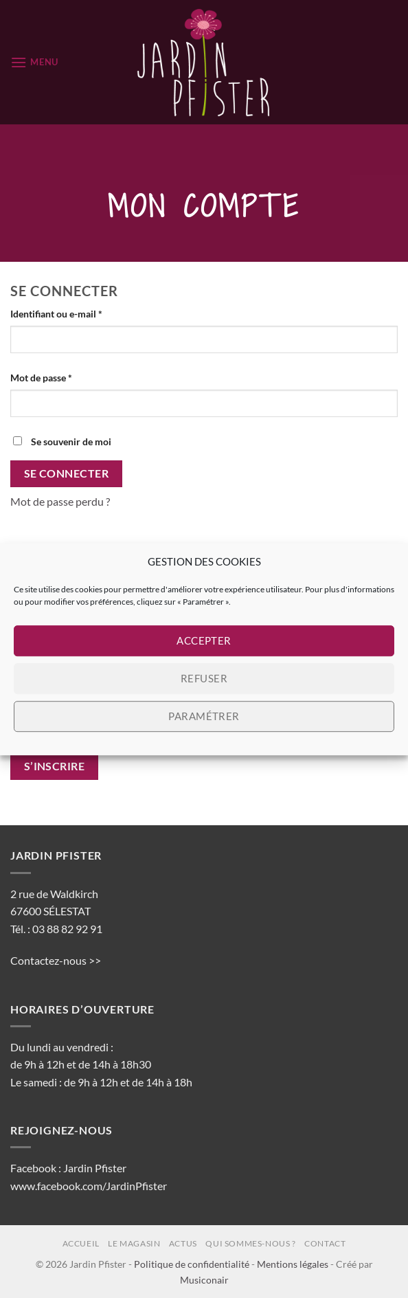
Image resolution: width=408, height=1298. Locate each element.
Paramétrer (204, 716)
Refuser (204, 678)
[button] (34, 62)
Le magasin (134, 1243)
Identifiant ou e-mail (80, 313)
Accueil (81, 1243)
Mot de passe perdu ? (60, 501)
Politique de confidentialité (191, 1264)
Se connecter (66, 473)
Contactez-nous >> (55, 960)
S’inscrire (54, 766)
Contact (324, 1243)
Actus (183, 1243)
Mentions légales (292, 1264)
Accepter (204, 640)
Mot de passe (65, 376)
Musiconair (204, 1280)
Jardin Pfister (94, 1167)
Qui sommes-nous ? (250, 1243)
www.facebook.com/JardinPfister (88, 1185)
